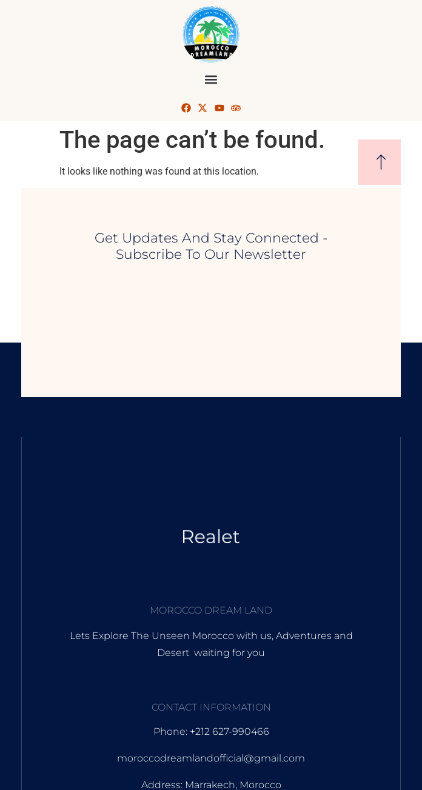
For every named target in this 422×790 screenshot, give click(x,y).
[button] (211, 79)
